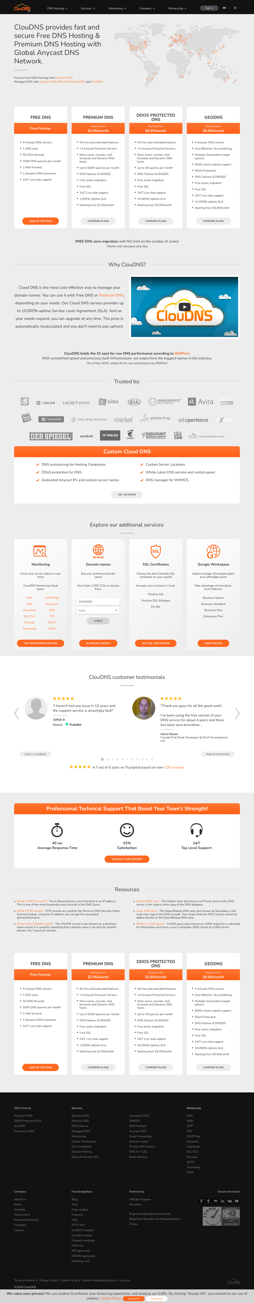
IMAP (51, 629)
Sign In (209, 8)
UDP (52, 610)
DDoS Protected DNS (71, 82)
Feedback (20, 1225)
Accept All (133, 1298)
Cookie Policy (69, 1280)
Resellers (135, 1204)
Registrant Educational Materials (150, 1214)
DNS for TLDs (138, 1152)
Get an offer (127, 494)
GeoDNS (97, 82)
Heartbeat (29, 610)
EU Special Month (98, 643)
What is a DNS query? (150, 924)
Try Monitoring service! (40, 643)
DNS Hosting (55, 8)
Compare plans (98, 221)
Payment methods (83, 1240)
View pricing (213, 643)
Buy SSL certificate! (156, 643)
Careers (19, 1230)
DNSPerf (182, 353)
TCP (52, 616)
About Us (20, 1199)
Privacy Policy (48, 1280)
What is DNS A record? (31, 901)
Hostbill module (82, 1235)
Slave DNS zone (146, 911)
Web (29, 604)
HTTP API (78, 1225)
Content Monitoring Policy (98, 1280)
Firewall (29, 622)
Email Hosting (138, 1157)
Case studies (80, 1210)
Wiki (75, 1204)
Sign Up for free (40, 221)
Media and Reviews (26, 1220)
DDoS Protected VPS (85, 1157)
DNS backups (137, 1126)
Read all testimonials (217, 754)
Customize (156, 1298)
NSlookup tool (81, 1261)
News (18, 1204)
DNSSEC (135, 1121)
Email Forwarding (140, 1136)
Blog (75, 1199)
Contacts (19, 1210)
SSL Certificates (82, 1147)
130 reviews (174, 767)
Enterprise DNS (24, 1131)
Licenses (125, 1280)
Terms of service (24, 1280)
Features (77, 1215)
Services (86, 8)
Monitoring (116, 8)
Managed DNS (81, 1131)
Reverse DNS (80, 1121)
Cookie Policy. (111, 1298)
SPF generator (81, 1251)
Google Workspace (84, 1141)
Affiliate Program (140, 1199)
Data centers (22, 1215)
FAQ (74, 1220)
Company (145, 8)
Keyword (52, 604)
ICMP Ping (52, 598)
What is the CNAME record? (35, 924)
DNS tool (77, 1246)
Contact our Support (127, 859)
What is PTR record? (30, 911)
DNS (29, 598)
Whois (133, 1224)
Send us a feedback (35, 754)
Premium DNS (111, 295)
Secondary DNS (139, 1116)
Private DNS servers (142, 1147)
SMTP (52, 622)
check (98, 621)
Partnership (175, 8)
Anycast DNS (48, 82)
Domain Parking (82, 1152)
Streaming (29, 629)
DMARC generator (83, 1256)
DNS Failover (80, 1126)
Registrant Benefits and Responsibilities (155, 1219)
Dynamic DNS (64, 78)
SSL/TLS (29, 616)
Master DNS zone (147, 901)
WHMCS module (82, 1230)
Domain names (138, 1141)
